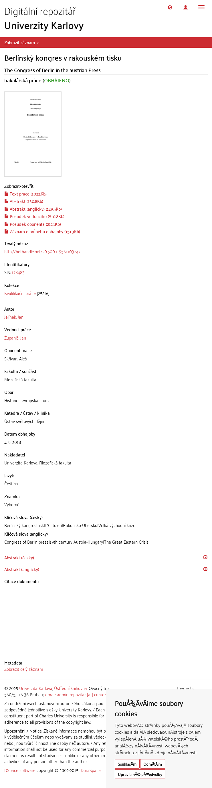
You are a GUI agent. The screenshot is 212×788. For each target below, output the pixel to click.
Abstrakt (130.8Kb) (23, 201)
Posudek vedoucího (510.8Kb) (34, 216)
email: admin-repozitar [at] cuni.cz (75, 694)
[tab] (106, 272)
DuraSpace (91, 770)
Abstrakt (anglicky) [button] (21, 569)
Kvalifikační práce (20, 293)
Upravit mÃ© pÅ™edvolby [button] (140, 774)
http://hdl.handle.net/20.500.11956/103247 (42, 251)
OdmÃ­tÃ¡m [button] (152, 763)
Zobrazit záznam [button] (21, 42)
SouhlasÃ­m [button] (127, 763)
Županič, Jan (15, 338)
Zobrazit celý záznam (23, 669)
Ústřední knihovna (70, 688)
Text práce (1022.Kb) (25, 193)
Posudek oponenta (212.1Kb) (32, 224)
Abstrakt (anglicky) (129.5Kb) (33, 209)
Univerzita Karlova (35, 688)
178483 (18, 272)
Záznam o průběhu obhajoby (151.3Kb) (42, 231)
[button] (170, 7)
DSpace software (19, 770)
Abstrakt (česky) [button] (19, 557)
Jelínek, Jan (13, 317)
